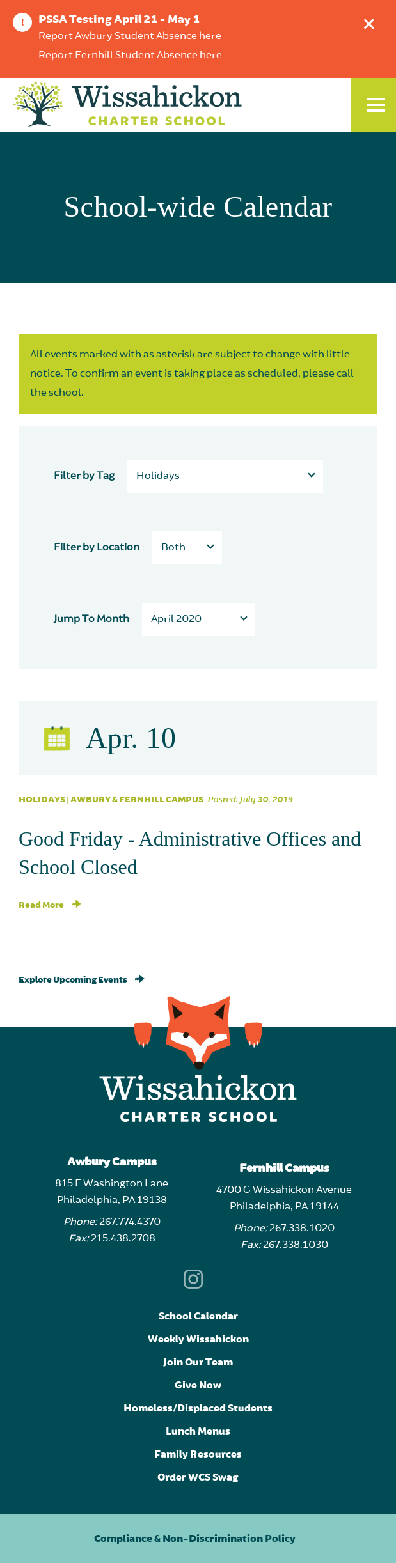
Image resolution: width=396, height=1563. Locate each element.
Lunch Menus (198, 1431)
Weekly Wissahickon (198, 1339)
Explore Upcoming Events (82, 980)
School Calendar (198, 1316)
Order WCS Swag (198, 1477)
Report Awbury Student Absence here (129, 36)
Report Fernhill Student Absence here (130, 56)
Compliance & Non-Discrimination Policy (195, 1539)
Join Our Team (198, 1362)
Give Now (198, 1385)
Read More (50, 905)
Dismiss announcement (372, 21)
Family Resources (198, 1454)
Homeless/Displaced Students (198, 1408)
